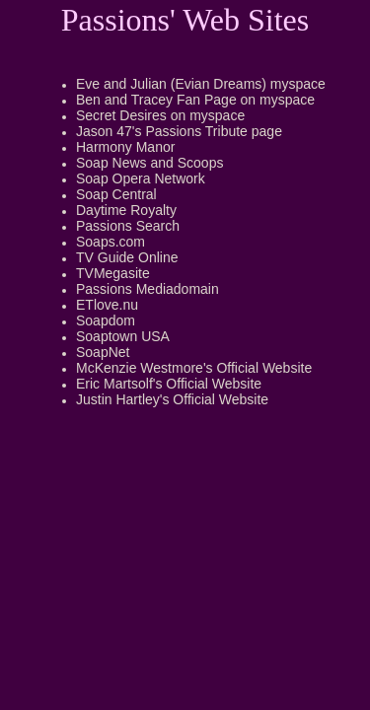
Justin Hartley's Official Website (172, 399)
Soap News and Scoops (149, 163)
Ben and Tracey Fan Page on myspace (195, 99)
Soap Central (116, 194)
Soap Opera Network (140, 178)
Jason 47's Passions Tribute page (179, 131)
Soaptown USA (123, 336)
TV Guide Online (127, 257)
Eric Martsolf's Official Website (168, 383)
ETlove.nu (107, 305)
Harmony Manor (125, 147)
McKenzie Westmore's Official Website (194, 368)
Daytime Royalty (126, 210)
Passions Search (128, 226)
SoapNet (102, 352)
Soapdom (105, 320)
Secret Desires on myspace (160, 115)
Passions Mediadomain (147, 289)
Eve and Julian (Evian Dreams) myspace (201, 84)
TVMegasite (113, 273)
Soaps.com (110, 241)
